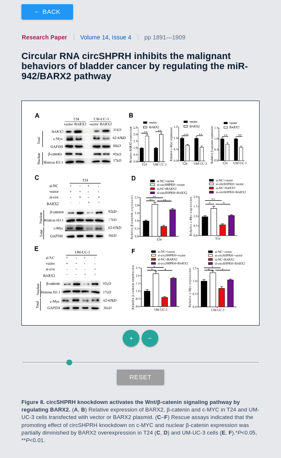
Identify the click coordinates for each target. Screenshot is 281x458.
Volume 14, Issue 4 (105, 37)
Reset (140, 376)
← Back (47, 11)
